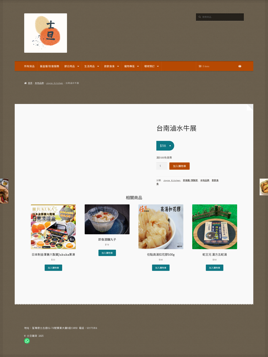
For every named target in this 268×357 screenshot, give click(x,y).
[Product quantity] (161, 166)
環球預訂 (149, 66)
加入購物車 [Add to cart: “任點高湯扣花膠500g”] (160, 267)
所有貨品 (29, 66)
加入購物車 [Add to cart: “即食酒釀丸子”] (107, 252)
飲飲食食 (109, 66)
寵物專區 (129, 66)
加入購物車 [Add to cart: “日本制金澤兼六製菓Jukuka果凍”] (53, 267)
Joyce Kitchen (54, 83)
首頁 (30, 83)
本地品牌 (39, 83)
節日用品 (69, 66)
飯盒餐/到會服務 (49, 66)
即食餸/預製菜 (190, 180)
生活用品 (89, 66)
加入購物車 (179, 166)
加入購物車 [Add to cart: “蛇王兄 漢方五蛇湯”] (214, 267)
